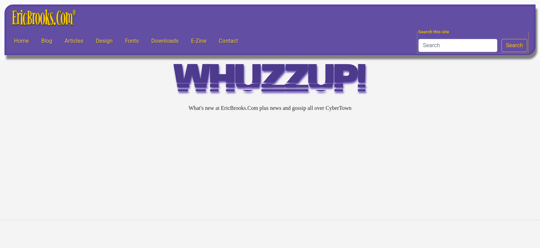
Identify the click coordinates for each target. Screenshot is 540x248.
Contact (228, 41)
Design (104, 41)
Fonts (132, 41)
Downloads (164, 41)
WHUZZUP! (270, 81)
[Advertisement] (270, 166)
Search (514, 45)
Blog (46, 41)
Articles (74, 41)
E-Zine (198, 41)
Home (21, 41)
